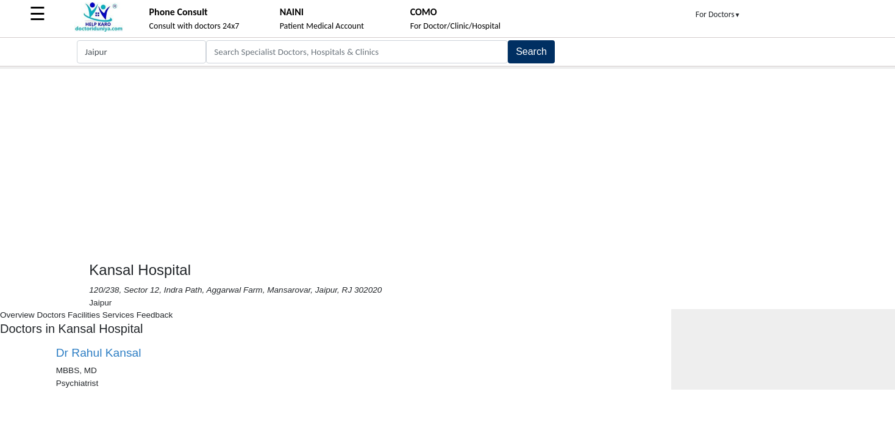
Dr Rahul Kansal (98, 352)
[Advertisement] (447, 160)
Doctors (51, 314)
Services (118, 314)
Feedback (155, 314)
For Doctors (718, 14)
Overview (17, 314)
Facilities (84, 314)
